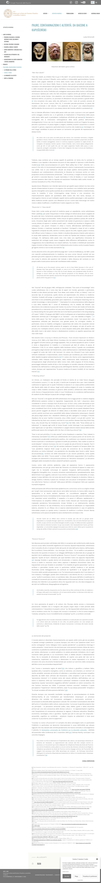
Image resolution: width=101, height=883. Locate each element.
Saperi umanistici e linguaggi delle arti (13, 51)
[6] (39, 165)
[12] (33, 798)
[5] (53, 150)
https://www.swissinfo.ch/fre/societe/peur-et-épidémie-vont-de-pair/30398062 (49, 828)
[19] (42, 454)
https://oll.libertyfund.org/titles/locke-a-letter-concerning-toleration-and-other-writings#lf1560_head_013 (54, 816)
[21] (33, 560)
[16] (80, 430)
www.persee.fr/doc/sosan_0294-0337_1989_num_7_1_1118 (45, 836)
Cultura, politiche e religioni (11, 44)
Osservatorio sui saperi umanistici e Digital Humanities (13, 61)
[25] (46, 755)
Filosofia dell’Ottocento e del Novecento (11, 56)
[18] (55, 446)
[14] (38, 371)
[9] (63, 248)
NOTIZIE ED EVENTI (83, 13)
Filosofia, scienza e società (11, 47)
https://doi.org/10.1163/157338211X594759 (43, 802)
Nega (76, 876)
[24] (70, 732)
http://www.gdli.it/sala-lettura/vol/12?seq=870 (63, 781)
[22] (63, 668)
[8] (41, 214)
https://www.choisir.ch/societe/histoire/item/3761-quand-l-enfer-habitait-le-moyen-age (50, 772)
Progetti (5, 64)
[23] (66, 690)
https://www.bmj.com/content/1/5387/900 (81, 789)
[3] (84, 117)
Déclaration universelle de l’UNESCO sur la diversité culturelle (64, 730)
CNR (18, 2)
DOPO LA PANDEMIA (8, 78)
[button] (97, 859)
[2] (92, 108)
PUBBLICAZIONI (70, 13)
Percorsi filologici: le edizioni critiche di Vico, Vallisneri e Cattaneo (12, 39)
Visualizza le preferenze (90, 876)
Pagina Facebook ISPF (71, 2)
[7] (32, 787)
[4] (82, 127)
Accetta (67, 876)
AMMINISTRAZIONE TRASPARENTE (44, 875)
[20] (77, 529)
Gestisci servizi (66, 871)
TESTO (39, 863)
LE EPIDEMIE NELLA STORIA (10, 70)
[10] (55, 277)
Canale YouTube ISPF (84, 2)
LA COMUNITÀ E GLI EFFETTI (10, 75)
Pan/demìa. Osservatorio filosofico (12, 67)
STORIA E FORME (8, 73)
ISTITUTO (46, 13)
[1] (32, 101)
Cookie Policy (80, 880)
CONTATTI (57, 875)
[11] (33, 797)
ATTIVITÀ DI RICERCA (57, 13)
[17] (49, 437)
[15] (67, 423)
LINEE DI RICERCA (7, 34)
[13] (60, 357)
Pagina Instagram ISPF (77, 2)
